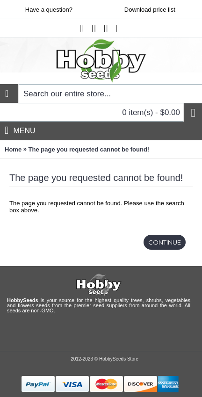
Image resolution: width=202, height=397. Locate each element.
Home (13, 149)
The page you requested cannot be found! (89, 149)
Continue (164, 242)
